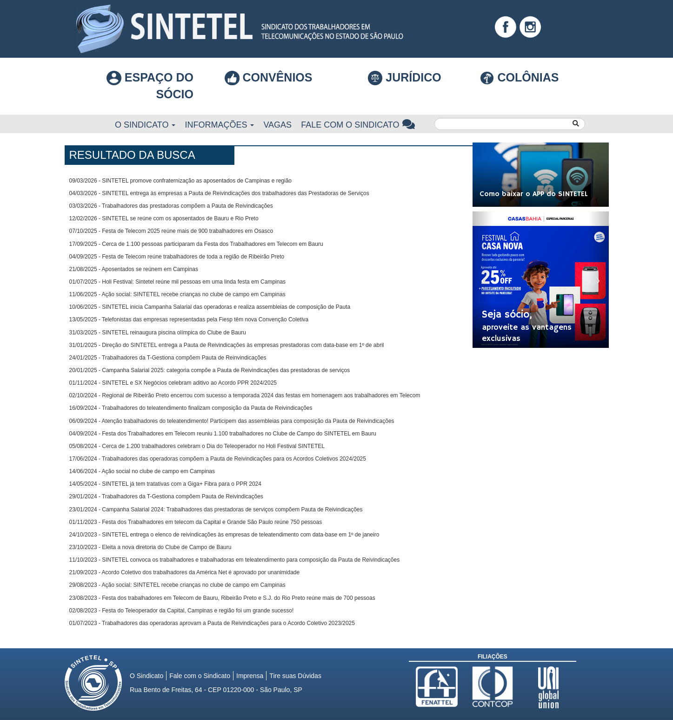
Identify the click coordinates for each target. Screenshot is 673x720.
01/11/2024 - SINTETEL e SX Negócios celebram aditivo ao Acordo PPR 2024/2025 (173, 383)
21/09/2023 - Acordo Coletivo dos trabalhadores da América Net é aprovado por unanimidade (184, 572)
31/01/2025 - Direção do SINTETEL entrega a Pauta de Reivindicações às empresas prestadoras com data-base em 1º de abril (226, 345)
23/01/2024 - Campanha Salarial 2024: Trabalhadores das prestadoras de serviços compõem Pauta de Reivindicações (216, 509)
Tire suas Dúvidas (295, 675)
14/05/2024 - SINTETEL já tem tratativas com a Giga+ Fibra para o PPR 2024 (165, 484)
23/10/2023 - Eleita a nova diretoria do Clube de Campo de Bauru (150, 547)
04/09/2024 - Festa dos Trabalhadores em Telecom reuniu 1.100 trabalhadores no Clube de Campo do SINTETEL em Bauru (222, 433)
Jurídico (404, 78)
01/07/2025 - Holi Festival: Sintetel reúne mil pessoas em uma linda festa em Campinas (177, 281)
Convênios (268, 77)
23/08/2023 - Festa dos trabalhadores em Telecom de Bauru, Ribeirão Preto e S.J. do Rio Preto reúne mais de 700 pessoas (222, 598)
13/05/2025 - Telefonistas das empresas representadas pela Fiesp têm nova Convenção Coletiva (189, 319)
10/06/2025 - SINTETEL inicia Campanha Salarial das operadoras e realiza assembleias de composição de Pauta (210, 307)
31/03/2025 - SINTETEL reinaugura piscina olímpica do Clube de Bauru (157, 332)
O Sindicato (145, 124)
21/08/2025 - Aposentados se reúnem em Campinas (134, 269)
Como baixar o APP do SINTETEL (534, 194)
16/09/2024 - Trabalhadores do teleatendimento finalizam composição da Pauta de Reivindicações (191, 408)
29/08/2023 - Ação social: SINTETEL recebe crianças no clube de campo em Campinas (177, 585)
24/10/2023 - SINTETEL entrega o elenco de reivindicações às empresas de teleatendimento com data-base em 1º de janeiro (224, 534)
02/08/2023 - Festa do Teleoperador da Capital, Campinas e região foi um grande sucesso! (181, 610)
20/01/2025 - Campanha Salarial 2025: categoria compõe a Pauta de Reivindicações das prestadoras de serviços (209, 370)
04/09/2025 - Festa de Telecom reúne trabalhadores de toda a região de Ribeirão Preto (177, 256)
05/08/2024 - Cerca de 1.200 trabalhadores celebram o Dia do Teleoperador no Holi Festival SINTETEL (197, 446)
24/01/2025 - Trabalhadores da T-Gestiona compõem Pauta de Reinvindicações (168, 357)
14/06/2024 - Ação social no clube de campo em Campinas (142, 471)
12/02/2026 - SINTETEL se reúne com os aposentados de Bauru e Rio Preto (164, 218)
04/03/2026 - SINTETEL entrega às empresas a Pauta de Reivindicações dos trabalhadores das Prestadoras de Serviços (219, 193)
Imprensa (249, 675)
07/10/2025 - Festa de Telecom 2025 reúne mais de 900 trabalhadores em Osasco (171, 231)
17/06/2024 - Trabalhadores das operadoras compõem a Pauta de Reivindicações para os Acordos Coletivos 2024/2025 (217, 458)
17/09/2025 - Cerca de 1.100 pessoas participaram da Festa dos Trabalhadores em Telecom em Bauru (196, 244)
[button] (483, 279)
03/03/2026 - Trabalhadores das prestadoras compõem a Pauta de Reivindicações (171, 206)
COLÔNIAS (519, 77)
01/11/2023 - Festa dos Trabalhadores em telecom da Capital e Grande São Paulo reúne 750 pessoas (195, 522)
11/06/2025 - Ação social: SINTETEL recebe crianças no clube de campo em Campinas (177, 294)
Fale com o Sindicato (358, 124)
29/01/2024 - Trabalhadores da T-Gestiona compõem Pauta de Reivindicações (166, 496)
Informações (219, 124)
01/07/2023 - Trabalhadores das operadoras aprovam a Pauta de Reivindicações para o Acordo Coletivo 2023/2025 (212, 623)
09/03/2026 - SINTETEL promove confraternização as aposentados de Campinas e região (180, 180)
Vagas (277, 124)
